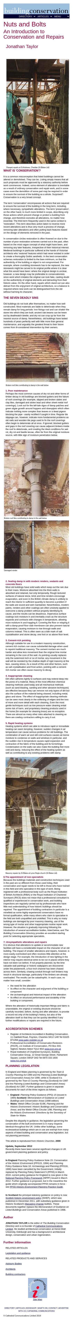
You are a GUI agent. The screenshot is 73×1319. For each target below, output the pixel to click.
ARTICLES (20, 1308)
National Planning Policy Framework (24, 1178)
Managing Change (34, 1204)
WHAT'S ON (42, 1308)
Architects (10, 1269)
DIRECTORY (10, 1308)
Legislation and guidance (18, 1253)
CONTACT (53, 1308)
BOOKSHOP (31, 1308)
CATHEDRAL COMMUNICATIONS (41, 1311)
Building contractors (15, 1274)
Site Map (37, 1299)
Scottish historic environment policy (23, 1198)
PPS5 (36, 1187)
